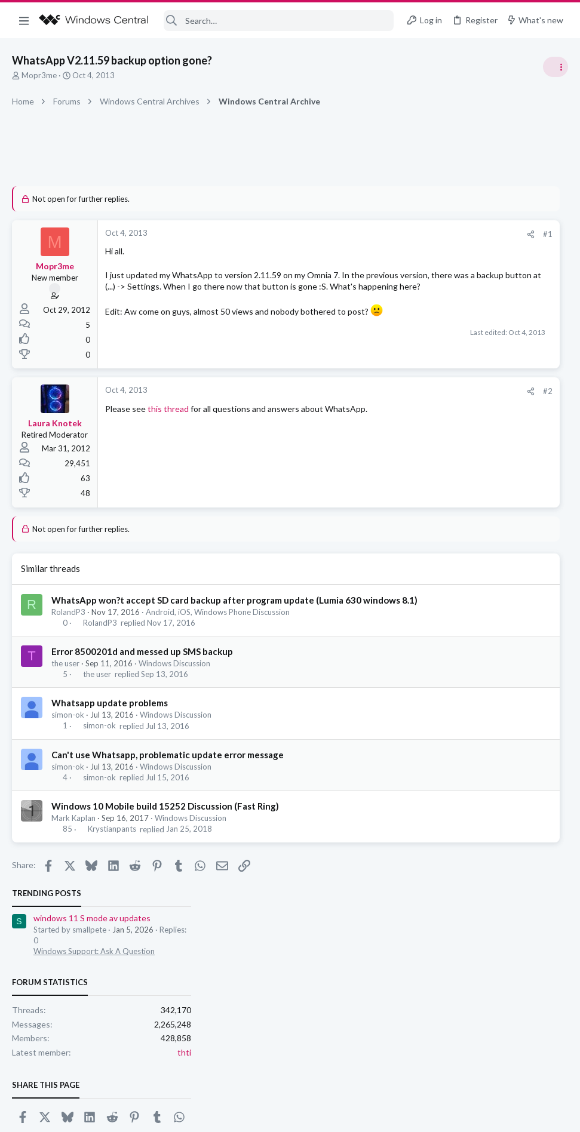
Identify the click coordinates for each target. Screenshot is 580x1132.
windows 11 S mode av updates (468, 218)
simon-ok (67, 734)
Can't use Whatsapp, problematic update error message (167, 774)
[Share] (348, 234)
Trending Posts (423, 192)
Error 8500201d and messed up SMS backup (142, 671)
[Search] (279, 20)
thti (561, 351)
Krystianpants (112, 849)
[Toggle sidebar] (555, 67)
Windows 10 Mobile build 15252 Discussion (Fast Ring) (165, 825)
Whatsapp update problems (109, 722)
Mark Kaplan (73, 837)
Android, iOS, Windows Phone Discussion (218, 631)
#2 (365, 398)
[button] (24, 20)
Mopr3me (39, 75)
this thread (168, 416)
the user (65, 683)
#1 (365, 234)
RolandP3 (68, 631)
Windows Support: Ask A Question (471, 251)
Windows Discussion (174, 683)
